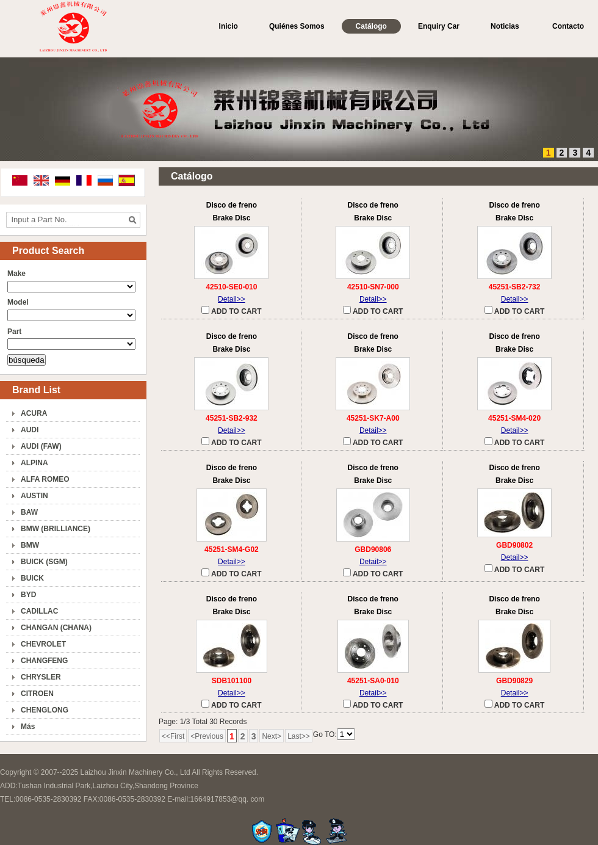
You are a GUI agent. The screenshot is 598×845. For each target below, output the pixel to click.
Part (14, 331)
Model (18, 302)
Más (28, 726)
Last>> (298, 736)
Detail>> (231, 299)
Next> (271, 736)
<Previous (206, 736)
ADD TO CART (231, 311)
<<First (173, 736)
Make (16, 273)
